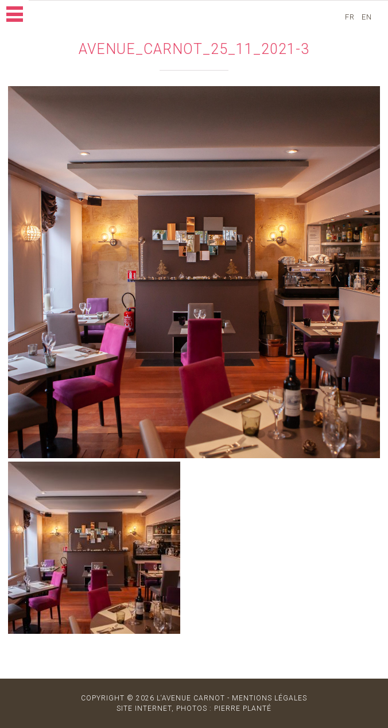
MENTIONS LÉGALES (269, 698)
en (368, 17)
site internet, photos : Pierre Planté (194, 708)
